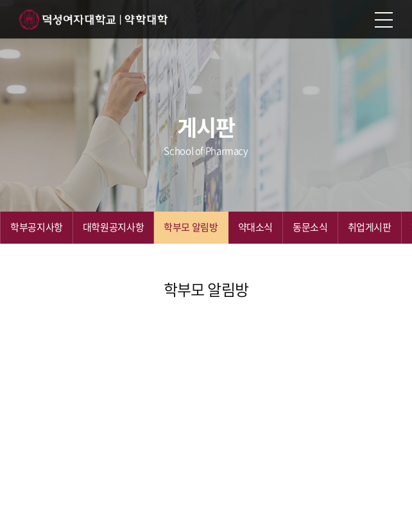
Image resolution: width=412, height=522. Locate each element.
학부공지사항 (36, 227)
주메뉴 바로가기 (0, 0)
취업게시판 (369, 227)
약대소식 (255, 227)
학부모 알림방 (191, 227)
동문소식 (310, 227)
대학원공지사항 (113, 227)
